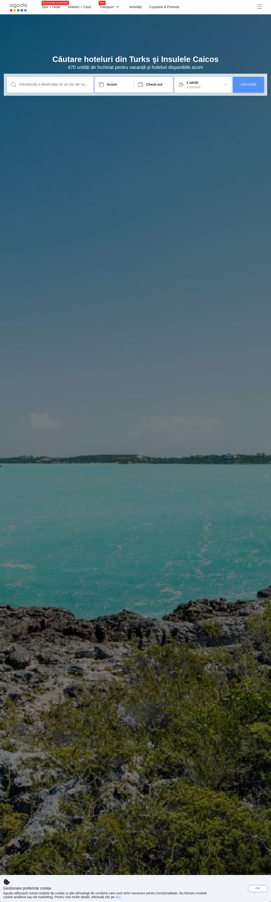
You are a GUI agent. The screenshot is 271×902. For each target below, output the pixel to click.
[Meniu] (187, 7)
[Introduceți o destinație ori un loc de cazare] (54, 84)
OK (258, 888)
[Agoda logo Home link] (18, 7)
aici (117, 897)
